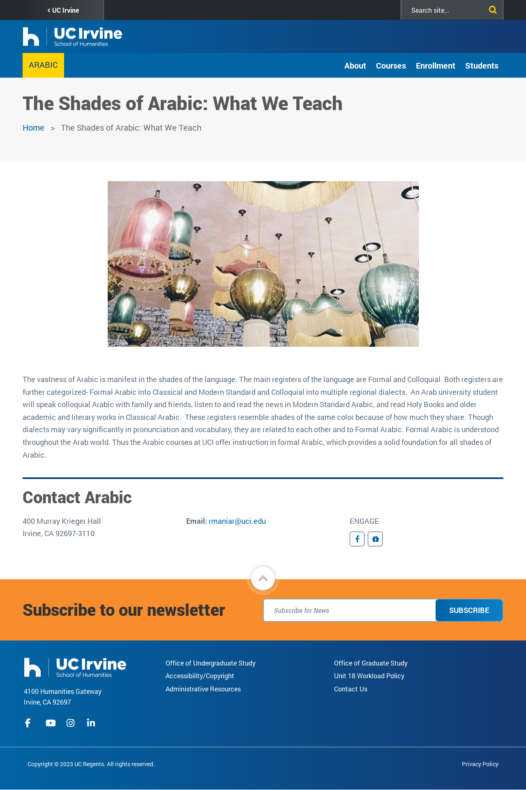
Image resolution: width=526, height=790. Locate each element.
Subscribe (469, 610)
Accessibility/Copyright (200, 675)
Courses (391, 65)
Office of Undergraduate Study (211, 663)
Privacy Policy (480, 764)
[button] (263, 578)
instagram (71, 723)
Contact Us (350, 688)
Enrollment (435, 65)
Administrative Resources (203, 688)
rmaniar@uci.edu (237, 521)
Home (33, 127)
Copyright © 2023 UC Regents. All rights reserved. (91, 764)
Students (481, 65)
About (355, 65)
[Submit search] (491, 8)
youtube (51, 723)
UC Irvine (65, 10)
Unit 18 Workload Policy (369, 675)
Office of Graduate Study (371, 663)
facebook (30, 723)
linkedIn (92, 723)
